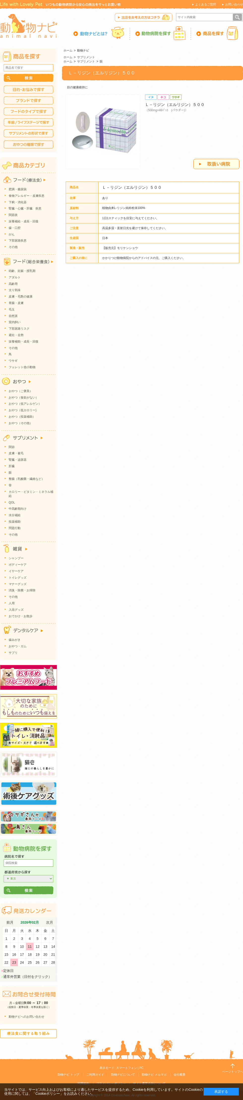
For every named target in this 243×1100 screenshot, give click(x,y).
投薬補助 (15, 521)
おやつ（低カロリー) (22, 410)
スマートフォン (126, 1068)
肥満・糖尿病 (18, 189)
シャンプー (16, 558)
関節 (12, 447)
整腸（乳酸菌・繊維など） (26, 479)
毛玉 (12, 309)
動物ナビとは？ (101, 33)
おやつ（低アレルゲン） (25, 403)
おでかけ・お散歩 (20, 616)
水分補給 (15, 515)
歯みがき (15, 640)
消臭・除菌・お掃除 (22, 590)
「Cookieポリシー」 (48, 1094)
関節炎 (13, 215)
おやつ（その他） (20, 423)
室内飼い (15, 322)
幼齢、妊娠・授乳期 (22, 271)
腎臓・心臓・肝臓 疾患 (25, 208)
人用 (12, 603)
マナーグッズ (18, 584)
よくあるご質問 (205, 4)
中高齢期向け (18, 508)
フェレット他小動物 (22, 367)
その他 (13, 247)
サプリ (13, 652)
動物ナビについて (123, 1074)
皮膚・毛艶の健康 (20, 296)
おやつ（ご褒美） (20, 391)
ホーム (67, 50)
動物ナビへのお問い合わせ (26, 1016)
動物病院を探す (160, 33)
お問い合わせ (234, 4)
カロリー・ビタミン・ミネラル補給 (31, 494)
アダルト (15, 277)
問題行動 (15, 528)
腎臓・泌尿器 (18, 459)
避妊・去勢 (16, 335)
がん (12, 234)
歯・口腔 (15, 228)
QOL (12, 502)
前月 (9, 922)
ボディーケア (18, 564)
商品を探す (217, 33)
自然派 (13, 316)
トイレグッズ (18, 577)
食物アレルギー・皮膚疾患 (26, 196)
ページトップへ (232, 1071)
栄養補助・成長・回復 (23, 341)
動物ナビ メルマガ (154, 1074)
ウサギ (13, 360)
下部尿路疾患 (18, 240)
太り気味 (15, 290)
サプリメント (86, 57)
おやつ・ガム (18, 646)
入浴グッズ (16, 609)
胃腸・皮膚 (16, 303)
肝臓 (12, 466)
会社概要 (179, 1074)
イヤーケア (16, 571)
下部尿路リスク (19, 328)
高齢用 (13, 284)
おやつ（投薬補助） (22, 416)
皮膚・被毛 (16, 453)
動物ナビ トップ (68, 1074)
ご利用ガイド (95, 1074)
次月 (49, 922)
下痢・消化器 (18, 202)
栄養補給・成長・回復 (23, 221)
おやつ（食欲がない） (23, 397)
